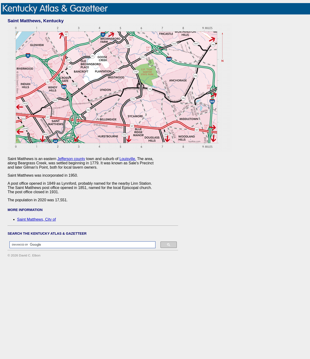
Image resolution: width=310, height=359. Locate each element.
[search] (80, 245)
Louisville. (127, 159)
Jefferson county (71, 159)
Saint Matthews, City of (36, 219)
